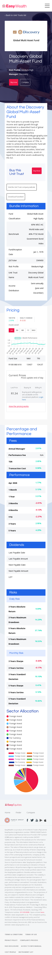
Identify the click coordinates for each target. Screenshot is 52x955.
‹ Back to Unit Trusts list (15, 15)
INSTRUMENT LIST (25, 952)
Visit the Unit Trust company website (21, 187)
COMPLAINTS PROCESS (29, 940)
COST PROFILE (10, 952)
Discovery (23, 74)
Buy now (14, 82)
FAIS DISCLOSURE (11, 946)
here (42, 912)
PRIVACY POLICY (11, 940)
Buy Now (36, 171)
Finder (18, 812)
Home (7, 812)
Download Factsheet (16, 197)
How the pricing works (19, 406)
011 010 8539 (24, 912)
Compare (25, 82)
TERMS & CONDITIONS (14, 934)
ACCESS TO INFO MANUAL (31, 946)
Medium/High (27, 70)
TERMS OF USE (31, 934)
